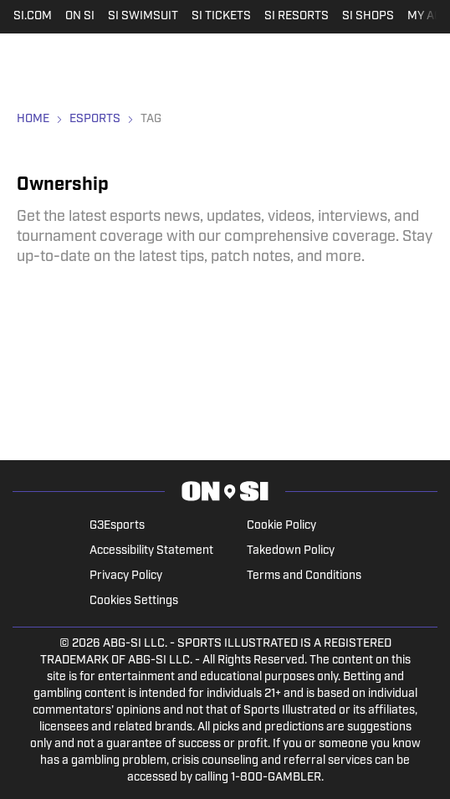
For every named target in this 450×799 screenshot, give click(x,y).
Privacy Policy (125, 576)
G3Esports (117, 526)
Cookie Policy (281, 526)
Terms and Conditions (304, 576)
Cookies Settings (133, 601)
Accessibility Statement (151, 551)
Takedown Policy (291, 551)
